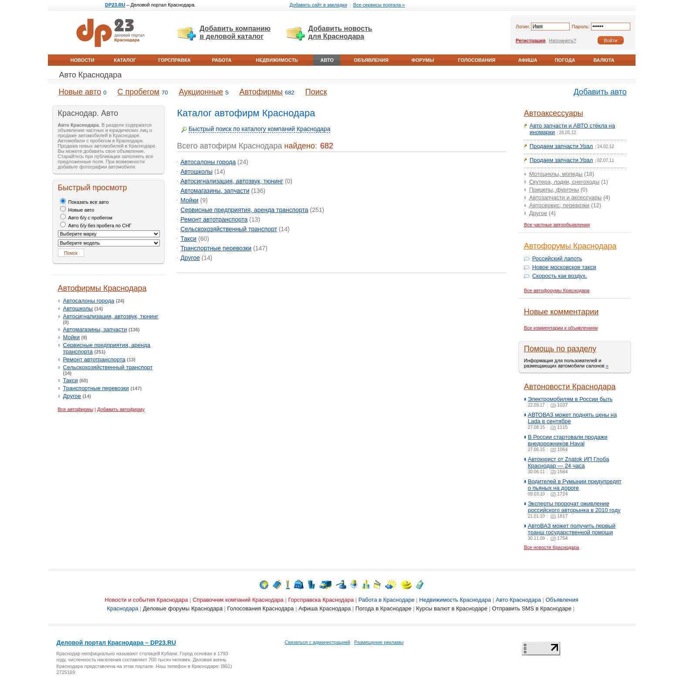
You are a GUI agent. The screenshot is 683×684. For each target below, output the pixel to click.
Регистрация (531, 40)
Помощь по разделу (560, 348)
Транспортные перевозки (96, 388)
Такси (70, 380)
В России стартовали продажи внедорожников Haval (568, 440)
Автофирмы (261, 92)
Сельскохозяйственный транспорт (108, 367)
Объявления (371, 60)
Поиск (316, 92)
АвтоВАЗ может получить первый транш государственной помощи (571, 529)
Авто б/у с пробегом (86, 217)
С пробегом (138, 92)
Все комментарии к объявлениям (561, 327)
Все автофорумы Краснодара (557, 290)
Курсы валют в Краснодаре (451, 608)
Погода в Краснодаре (383, 608)
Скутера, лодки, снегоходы (564, 182)
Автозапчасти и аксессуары (565, 197)
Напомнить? (562, 40)
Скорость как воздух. (559, 276)
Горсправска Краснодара (321, 599)
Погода (565, 60)
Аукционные (201, 92)
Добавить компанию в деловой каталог (234, 32)
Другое (72, 396)
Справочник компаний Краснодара (238, 599)
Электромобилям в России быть (570, 399)
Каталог (125, 60)
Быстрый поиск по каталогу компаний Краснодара (260, 128)
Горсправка (174, 60)
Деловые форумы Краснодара (183, 608)
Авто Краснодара (90, 75)
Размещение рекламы (378, 642)
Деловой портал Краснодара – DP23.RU (116, 642)
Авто (327, 60)
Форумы (423, 60)
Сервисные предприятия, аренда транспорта (244, 209)
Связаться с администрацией (317, 642)
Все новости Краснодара (551, 547)
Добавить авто (600, 92)
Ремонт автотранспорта (94, 359)
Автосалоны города (89, 300)
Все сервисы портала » (379, 4)
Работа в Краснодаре (386, 599)
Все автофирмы (76, 409)
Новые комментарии (561, 311)
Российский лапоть (557, 258)
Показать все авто (84, 202)
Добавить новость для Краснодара (340, 32)
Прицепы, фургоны (554, 189)
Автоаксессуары (553, 113)
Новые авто (80, 92)
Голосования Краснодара (260, 608)
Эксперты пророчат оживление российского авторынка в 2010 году (574, 506)
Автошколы (78, 308)
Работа (222, 60)
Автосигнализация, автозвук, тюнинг (111, 316)
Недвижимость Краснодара (455, 599)
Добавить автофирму (121, 409)
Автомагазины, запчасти (95, 329)
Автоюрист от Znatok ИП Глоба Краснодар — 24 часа (568, 462)
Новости (83, 60)
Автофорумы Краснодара (570, 246)
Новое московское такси (564, 267)
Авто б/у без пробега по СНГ (96, 225)
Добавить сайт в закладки (318, 4)
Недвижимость (277, 60)
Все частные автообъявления (557, 224)
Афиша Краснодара (324, 608)
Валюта (603, 60)
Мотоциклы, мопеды (556, 174)
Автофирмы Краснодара (102, 288)
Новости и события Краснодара (146, 599)
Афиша (527, 60)
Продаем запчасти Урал (561, 146)
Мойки (71, 337)
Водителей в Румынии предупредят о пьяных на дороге (575, 484)
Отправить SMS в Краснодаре (531, 608)
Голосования (476, 60)
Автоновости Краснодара (569, 386)
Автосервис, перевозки (559, 205)
